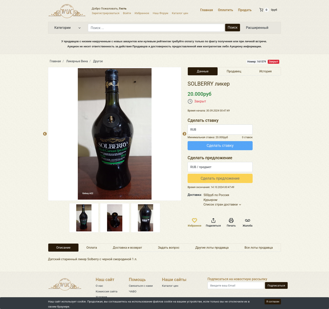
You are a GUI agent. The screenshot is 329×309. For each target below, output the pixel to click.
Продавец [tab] (234, 71)
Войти (127, 13)
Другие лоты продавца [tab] (212, 247)
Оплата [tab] (91, 247)
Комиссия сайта (106, 291)
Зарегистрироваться (105, 13)
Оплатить (225, 10)
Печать (231, 222)
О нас (99, 285)
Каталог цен (180, 13)
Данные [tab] (203, 71)
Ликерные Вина (77, 61)
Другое (98, 61)
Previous (45, 134)
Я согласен (272, 301)
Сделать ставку (220, 145)
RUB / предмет (201, 167)
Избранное (141, 13)
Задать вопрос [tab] (168, 247)
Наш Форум (160, 13)
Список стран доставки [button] (223, 204)
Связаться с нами (141, 285)
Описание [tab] (63, 247)
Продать (245, 10)
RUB (193, 129)
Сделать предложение (220, 178)
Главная (206, 10)
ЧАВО (132, 291)
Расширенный (257, 28)
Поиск (233, 27)
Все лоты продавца (259, 247)
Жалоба (247, 222)
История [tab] (265, 71)
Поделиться (213, 222)
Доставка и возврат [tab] (127, 247)
